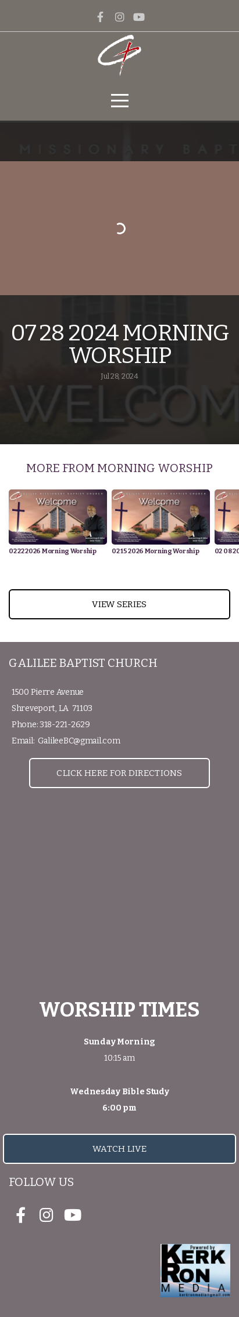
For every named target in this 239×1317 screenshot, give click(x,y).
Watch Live (119, 1149)
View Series (119, 604)
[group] (58, 526)
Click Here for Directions (119, 773)
